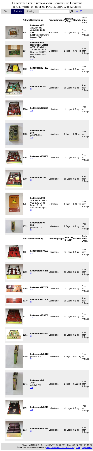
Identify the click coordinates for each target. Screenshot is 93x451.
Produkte (18, 11)
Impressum (87, 447)
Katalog (30, 11)
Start (6, 11)
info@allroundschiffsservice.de (60, 447)
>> (31, 40)
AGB (78, 447)
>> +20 (78, 11)
